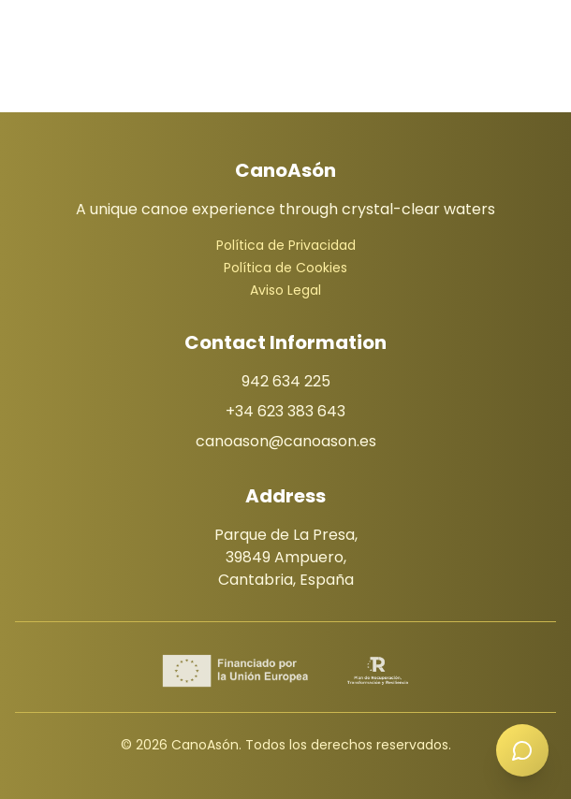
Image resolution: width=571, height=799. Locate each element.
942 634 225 (286, 381)
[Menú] (285, 26)
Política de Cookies (285, 267)
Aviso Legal (285, 290)
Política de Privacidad (286, 245)
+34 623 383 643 (285, 411)
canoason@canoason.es (286, 441)
